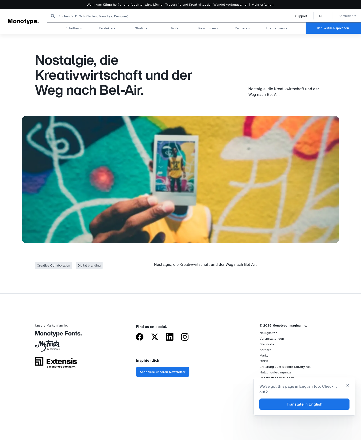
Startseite (9, 38)
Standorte (267, 344)
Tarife (175, 28)
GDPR (264, 361)
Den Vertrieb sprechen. (333, 28)
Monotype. (23, 21)
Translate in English (305, 404)
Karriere (265, 350)
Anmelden (344, 16)
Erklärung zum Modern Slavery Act (285, 367)
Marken (265, 355)
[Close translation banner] (347, 386)
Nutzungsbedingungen (276, 372)
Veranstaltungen (272, 338)
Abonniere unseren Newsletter (162, 372)
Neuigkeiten (268, 333)
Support (297, 16)
